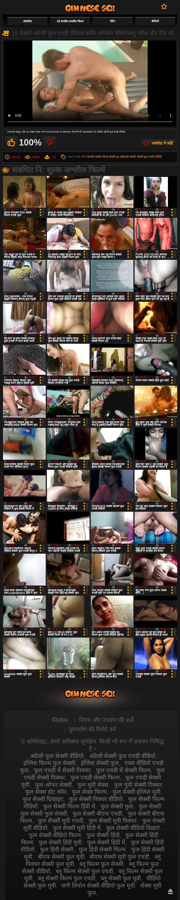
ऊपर (170, 891)
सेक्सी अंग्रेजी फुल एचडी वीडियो (146, 156)
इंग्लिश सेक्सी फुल (100, 763)
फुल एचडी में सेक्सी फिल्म (123, 770)
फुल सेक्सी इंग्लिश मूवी (136, 791)
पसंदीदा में (164, 6)
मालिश (98, 156)
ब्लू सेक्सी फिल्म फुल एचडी (66, 878)
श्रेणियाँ (155, 21)
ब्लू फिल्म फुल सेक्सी (101, 864)
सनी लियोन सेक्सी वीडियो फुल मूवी (98, 885)
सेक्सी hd (114, 156)
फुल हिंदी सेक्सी (56, 849)
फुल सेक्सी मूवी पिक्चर (113, 820)
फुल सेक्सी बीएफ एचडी (97, 813)
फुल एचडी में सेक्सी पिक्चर (62, 770)
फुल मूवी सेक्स (92, 784)
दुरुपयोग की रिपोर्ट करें (92, 729)
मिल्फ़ (106, 156)
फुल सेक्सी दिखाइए (42, 799)
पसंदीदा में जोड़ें (162, 143)
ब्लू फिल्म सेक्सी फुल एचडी (84, 871)
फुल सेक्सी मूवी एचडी (60, 820)
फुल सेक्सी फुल (117, 806)
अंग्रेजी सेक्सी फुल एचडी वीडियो (122, 756)
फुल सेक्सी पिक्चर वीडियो (96, 799)
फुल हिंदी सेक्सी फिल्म (102, 849)
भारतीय (90, 156)
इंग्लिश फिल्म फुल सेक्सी (49, 763)
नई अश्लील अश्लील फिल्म (70, 21)
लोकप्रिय (27, 21)
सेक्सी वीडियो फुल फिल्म (90, 8)
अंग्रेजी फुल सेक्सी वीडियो (56, 756)
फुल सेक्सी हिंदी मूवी (60, 842)
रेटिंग (112, 21)
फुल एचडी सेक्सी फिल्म (95, 777)
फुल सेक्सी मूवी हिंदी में (77, 828)
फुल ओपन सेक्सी (53, 784)
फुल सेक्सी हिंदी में (106, 842)
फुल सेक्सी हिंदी (103, 835)
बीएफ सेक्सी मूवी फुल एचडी (119, 856)
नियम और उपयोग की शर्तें (106, 720)
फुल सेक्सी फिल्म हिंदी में (69, 806)
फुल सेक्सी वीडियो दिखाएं (133, 828)
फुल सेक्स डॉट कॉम (45, 791)
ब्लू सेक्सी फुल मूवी (121, 878)
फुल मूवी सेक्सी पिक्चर (138, 784)
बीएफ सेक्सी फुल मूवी (61, 856)
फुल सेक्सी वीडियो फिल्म (55, 835)
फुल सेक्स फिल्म (89, 791)
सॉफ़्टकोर (124, 156)
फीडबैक (59, 720)
